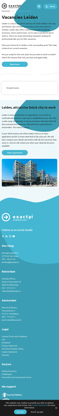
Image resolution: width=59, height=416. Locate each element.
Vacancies (6, 11)
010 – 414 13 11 (8, 288)
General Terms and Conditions (14, 336)
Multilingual (7, 374)
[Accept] (56, 408)
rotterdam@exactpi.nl (11, 291)
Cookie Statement (9, 352)
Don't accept (37, 412)
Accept (20, 412)
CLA (3, 339)
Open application (15, 152)
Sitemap (5, 355)
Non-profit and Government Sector (16, 377)
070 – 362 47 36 (8, 259)
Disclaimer (6, 343)
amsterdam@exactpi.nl (11, 320)
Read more (15, 64)
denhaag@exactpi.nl (10, 262)
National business (9, 371)
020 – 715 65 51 (8, 317)
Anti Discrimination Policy (12, 349)
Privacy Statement (9, 346)
